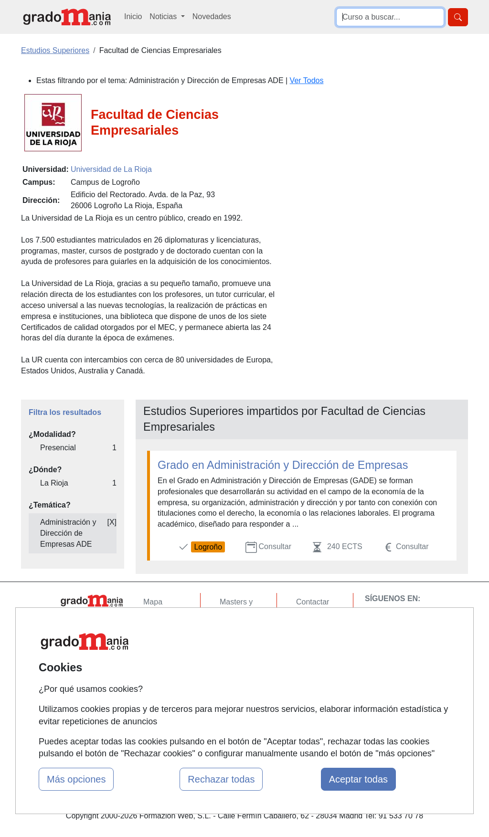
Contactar (312, 602)
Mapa (152, 602)
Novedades (211, 16)
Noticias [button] (164, 16)
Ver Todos (307, 80)
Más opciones (76, 779)
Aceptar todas (358, 779)
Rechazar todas (221, 779)
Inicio (133, 16)
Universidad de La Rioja (111, 169)
